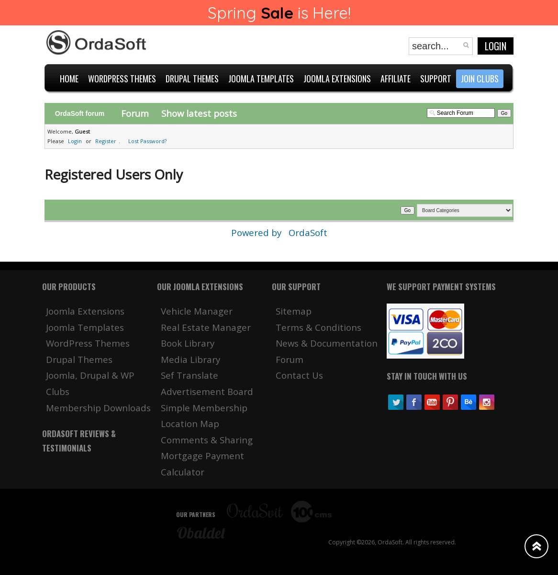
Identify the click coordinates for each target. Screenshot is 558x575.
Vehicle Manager (197, 311)
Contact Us (299, 375)
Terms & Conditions (318, 327)
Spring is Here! (279, 13)
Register (105, 141)
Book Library (187, 343)
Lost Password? (147, 141)
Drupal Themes (79, 359)
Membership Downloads (98, 408)
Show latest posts (199, 113)
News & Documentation (327, 343)
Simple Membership (204, 408)
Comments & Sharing (207, 440)
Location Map (190, 423)
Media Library (190, 359)
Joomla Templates (85, 327)
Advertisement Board (207, 391)
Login (495, 46)
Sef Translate (189, 375)
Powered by (257, 232)
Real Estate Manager (206, 327)
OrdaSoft (308, 232)
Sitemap (294, 311)
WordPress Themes (88, 343)
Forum (135, 113)
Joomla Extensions (85, 311)
